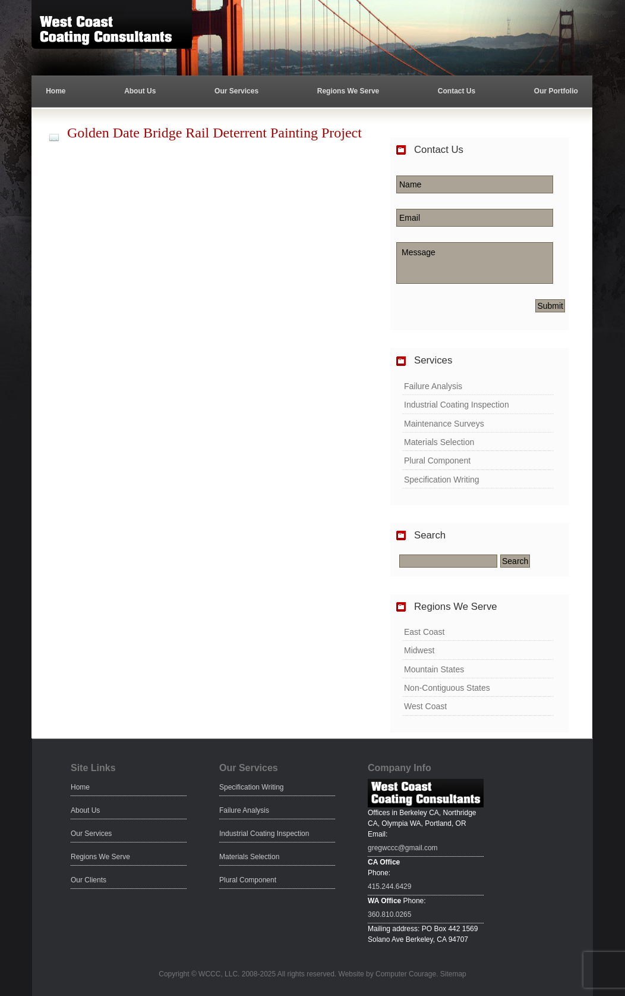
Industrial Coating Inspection (456, 404)
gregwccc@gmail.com (403, 848)
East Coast (424, 632)
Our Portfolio (556, 91)
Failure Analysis (433, 386)
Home (55, 91)
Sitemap (453, 974)
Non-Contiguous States (447, 688)
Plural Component (437, 460)
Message (474, 263)
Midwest (419, 650)
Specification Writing (441, 479)
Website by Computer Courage (388, 974)
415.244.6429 (389, 886)
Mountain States (434, 669)
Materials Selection (439, 442)
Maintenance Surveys (444, 423)
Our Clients (88, 880)
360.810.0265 (389, 914)
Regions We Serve (348, 91)
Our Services (236, 91)
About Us (140, 91)
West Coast (425, 706)
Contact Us (456, 91)
